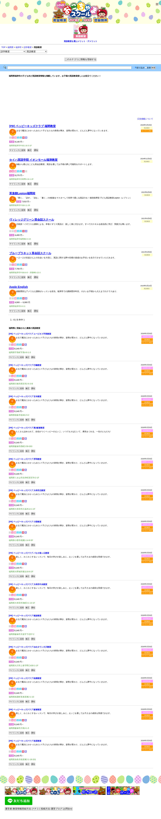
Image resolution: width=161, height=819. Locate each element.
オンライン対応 (147, 131)
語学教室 (28, 47)
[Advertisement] (80, 97)
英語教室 (147, 339)
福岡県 (10, 47)
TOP (3, 47)
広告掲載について (145, 119)
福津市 (19, 47)
